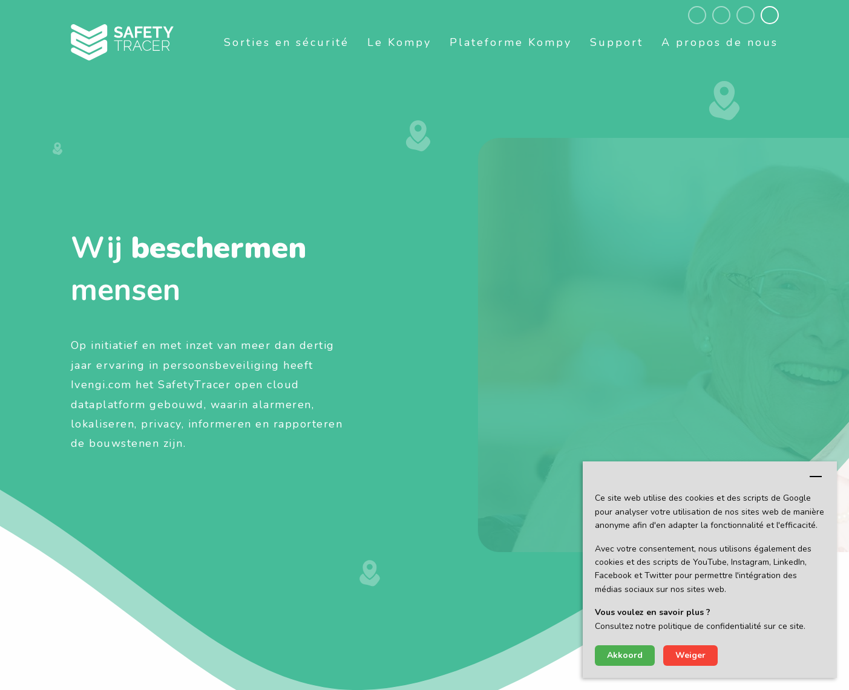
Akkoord (625, 655)
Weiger (690, 655)
